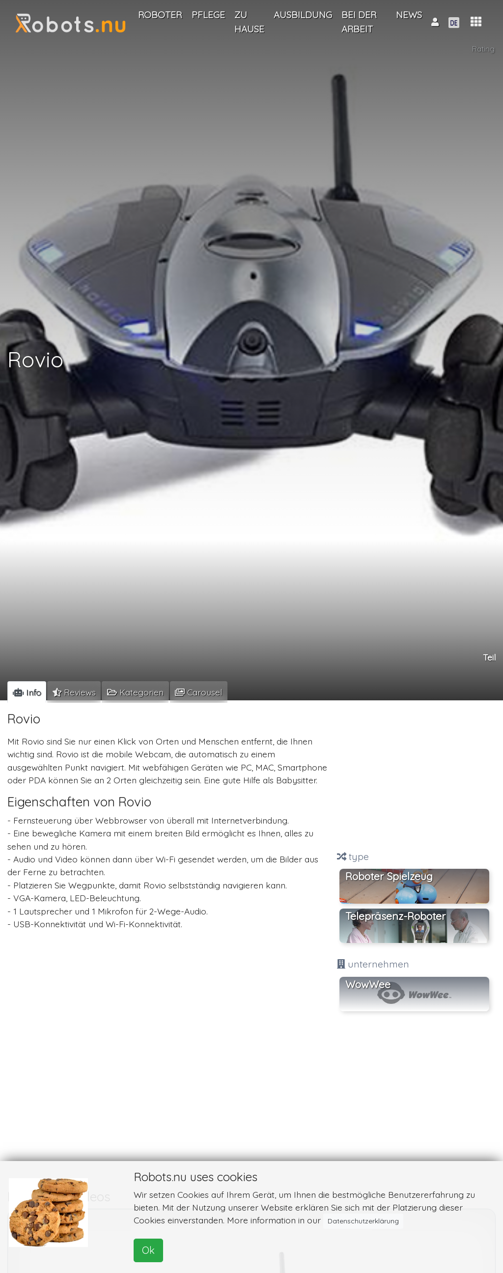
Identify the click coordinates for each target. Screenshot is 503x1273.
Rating (483, 49)
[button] (476, 21)
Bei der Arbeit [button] (358, 22)
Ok (148, 1250)
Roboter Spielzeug (389, 876)
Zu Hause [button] (249, 22)
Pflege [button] (208, 15)
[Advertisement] (414, 776)
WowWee (368, 984)
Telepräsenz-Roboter (395, 916)
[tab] (26, 692)
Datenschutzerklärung (363, 1221)
